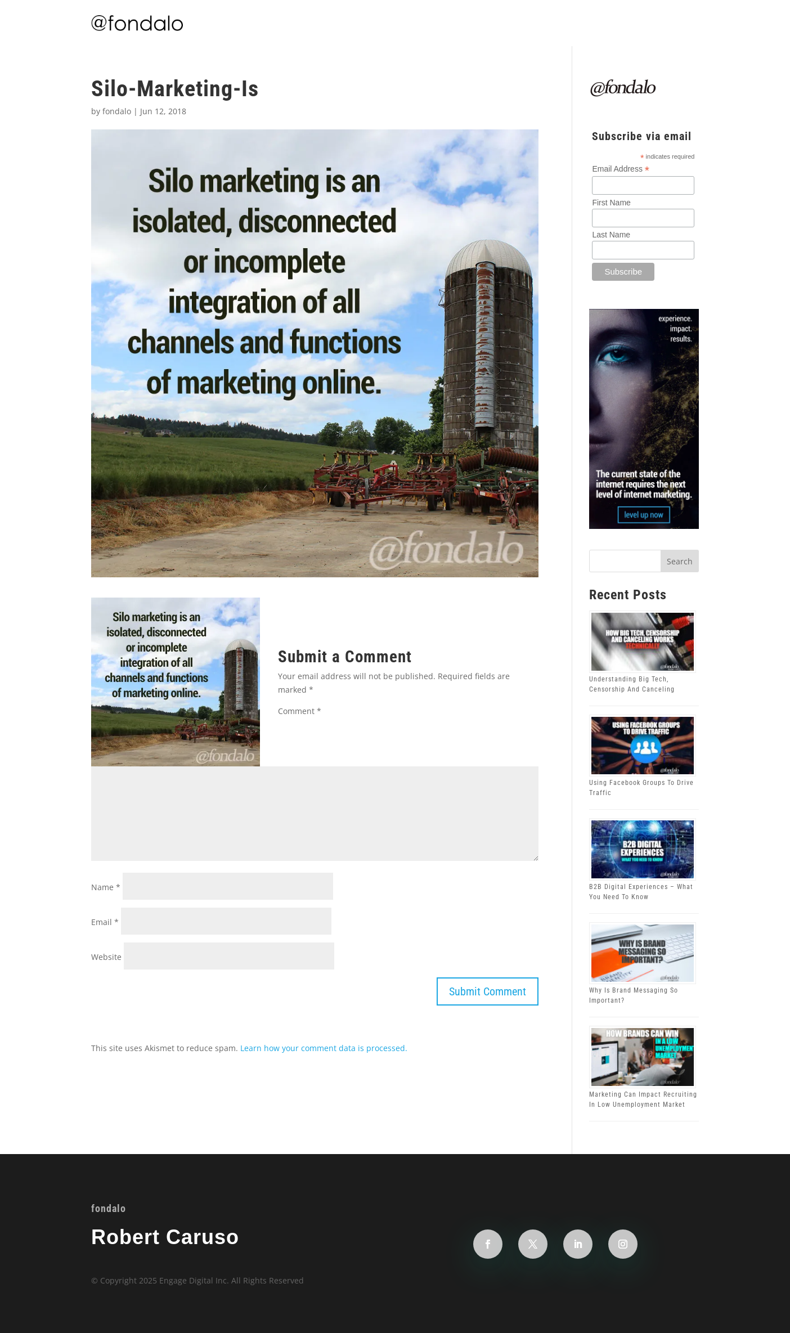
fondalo (116, 111)
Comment (299, 711)
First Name (611, 202)
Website (106, 956)
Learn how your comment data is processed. (323, 1048)
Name (105, 887)
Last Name (611, 234)
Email (105, 922)
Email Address (620, 169)
